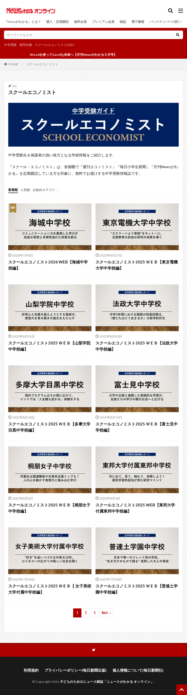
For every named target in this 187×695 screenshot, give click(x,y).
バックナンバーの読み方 (167, 22)
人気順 (25, 190)
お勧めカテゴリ (44, 190)
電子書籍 (137, 22)
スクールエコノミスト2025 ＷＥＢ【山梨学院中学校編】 (49, 345)
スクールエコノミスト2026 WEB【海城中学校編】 (48, 264)
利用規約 (31, 670)
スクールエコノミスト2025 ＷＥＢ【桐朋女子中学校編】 (49, 507)
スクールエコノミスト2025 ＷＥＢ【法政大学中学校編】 (136, 345)
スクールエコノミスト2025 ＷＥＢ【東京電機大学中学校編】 (136, 264)
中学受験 (10, 45)
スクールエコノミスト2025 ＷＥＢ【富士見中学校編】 (136, 426)
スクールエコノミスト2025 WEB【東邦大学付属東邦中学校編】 (135, 507)
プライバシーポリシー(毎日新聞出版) (75, 670)
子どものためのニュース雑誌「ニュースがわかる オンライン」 (107, 682)
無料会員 (80, 22)
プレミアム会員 (103, 22)
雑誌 (123, 22)
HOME (13, 64)
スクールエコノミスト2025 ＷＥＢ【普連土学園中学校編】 (136, 588)
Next (105, 613)
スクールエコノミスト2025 (54, 45)
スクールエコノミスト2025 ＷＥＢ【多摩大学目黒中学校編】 (49, 426)
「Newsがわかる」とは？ (22, 22)
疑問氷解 (25, 45)
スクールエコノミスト (42, 64)
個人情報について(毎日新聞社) (138, 670)
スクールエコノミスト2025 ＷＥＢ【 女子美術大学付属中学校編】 (49, 588)
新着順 (13, 190)
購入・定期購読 (57, 22)
